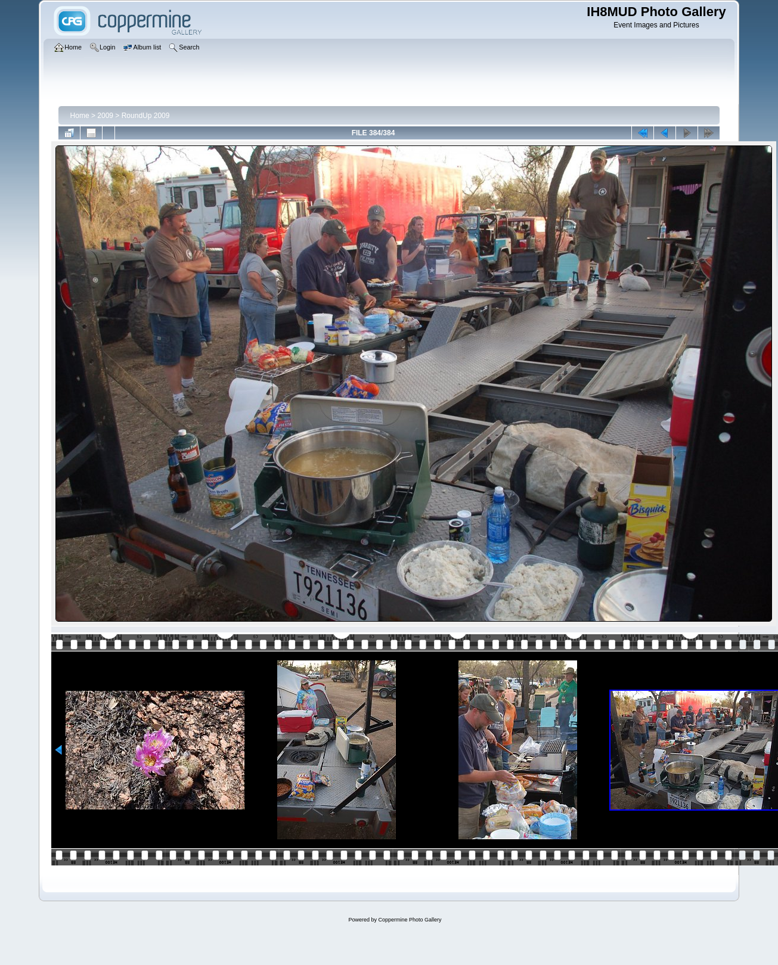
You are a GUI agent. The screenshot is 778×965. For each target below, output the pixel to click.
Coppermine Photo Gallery (409, 920)
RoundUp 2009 (146, 115)
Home (79, 115)
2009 (105, 115)
